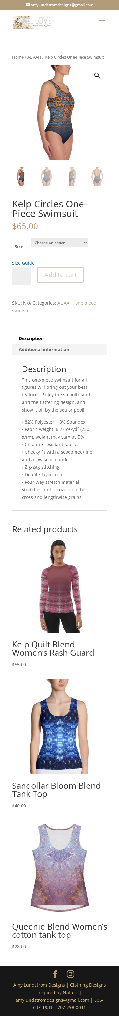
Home (18, 57)
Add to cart (60, 274)
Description (31, 338)
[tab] (60, 338)
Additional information (44, 349)
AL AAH (34, 57)
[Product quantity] (21, 276)
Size (19, 246)
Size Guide (23, 263)
